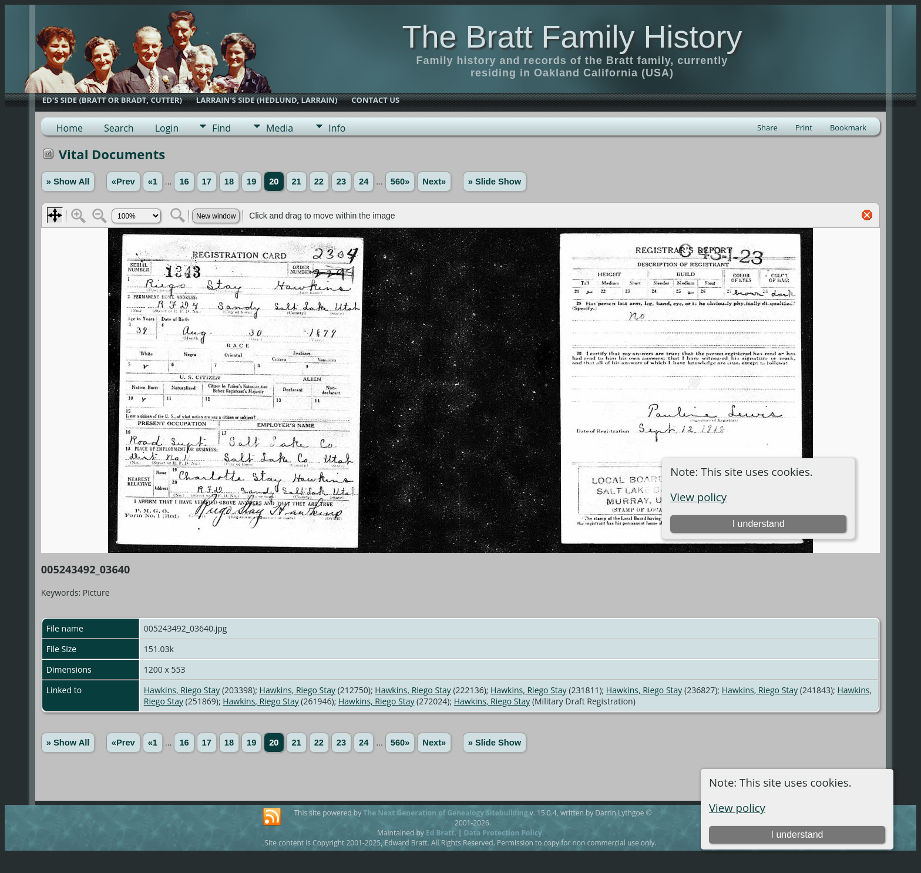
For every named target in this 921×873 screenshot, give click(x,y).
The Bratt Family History (572, 36)
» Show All (68, 181)
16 (184, 181)
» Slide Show (494, 181)
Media (279, 128)
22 (319, 181)
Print (803, 127)
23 (341, 181)
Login (167, 128)
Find (221, 128)
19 (251, 181)
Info (336, 128)
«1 (152, 181)
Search (119, 128)
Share (767, 127)
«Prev (123, 181)
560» (400, 181)
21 (296, 181)
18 (229, 181)
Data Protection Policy (503, 833)
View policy (737, 807)
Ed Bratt (440, 833)
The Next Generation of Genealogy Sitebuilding (445, 813)
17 (206, 181)
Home (69, 128)
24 (363, 181)
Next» (434, 181)
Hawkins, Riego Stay (182, 690)
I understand (797, 835)
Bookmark (848, 127)
